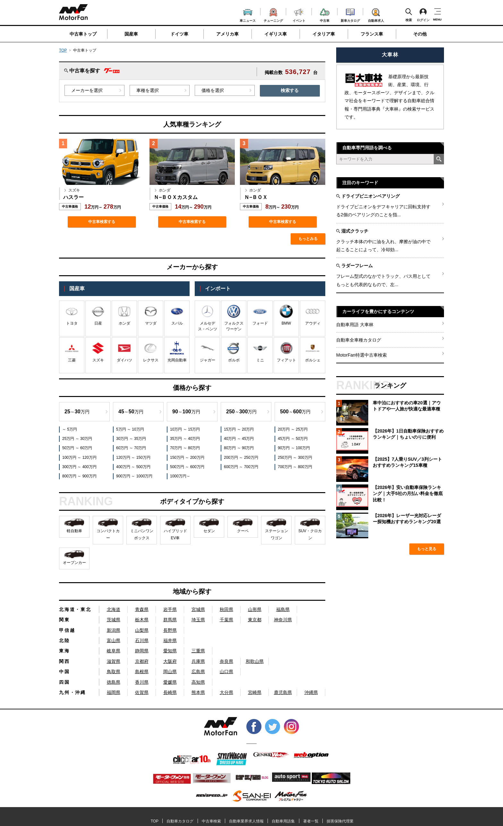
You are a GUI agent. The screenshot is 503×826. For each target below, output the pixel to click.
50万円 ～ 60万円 (77, 448)
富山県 (113, 640)
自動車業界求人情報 (246, 821)
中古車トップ (83, 34)
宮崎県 (254, 692)
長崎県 (170, 692)
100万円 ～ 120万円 (79, 457)
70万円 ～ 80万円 (185, 448)
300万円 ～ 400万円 (79, 467)
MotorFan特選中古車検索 (361, 355)
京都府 (142, 661)
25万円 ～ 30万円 (77, 438)
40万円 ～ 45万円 (239, 438)
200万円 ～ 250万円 (241, 457)
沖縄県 (311, 692)
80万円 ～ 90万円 (239, 448)
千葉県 (226, 619)
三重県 (198, 650)
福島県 (283, 609)
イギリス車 (275, 34)
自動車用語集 (283, 821)
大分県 (226, 692)
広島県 (198, 671)
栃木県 (142, 619)
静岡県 (142, 650)
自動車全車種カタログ (358, 340)
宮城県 (198, 609)
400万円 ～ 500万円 (133, 467)
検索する (290, 90)
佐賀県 (142, 692)
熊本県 (198, 692)
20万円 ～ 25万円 (293, 429)
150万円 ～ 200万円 (187, 457)
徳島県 (113, 682)
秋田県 (226, 609)
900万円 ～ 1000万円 (134, 476)
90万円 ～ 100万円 (294, 448)
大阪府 (170, 661)
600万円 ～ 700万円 (241, 467)
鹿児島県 (283, 692)
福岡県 (113, 692)
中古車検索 (211, 821)
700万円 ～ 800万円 (295, 467)
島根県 (142, 671)
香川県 (142, 682)
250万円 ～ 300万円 (295, 457)
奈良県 (226, 661)
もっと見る (426, 549)
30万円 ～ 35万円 (131, 438)
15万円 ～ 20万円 (239, 429)
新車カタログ (350, 14)
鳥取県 (113, 671)
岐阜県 (113, 650)
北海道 (113, 609)
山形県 (254, 609)
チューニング (273, 14)
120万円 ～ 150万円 (133, 457)
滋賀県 (113, 661)
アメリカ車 (227, 34)
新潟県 (113, 630)
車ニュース (248, 15)
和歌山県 (255, 661)
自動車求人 (376, 14)
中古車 (325, 14)
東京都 (254, 619)
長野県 (170, 630)
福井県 (170, 640)
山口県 (226, 671)
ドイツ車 (179, 34)
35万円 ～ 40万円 (185, 438)
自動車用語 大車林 (354, 324)
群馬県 (170, 619)
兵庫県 (198, 661)
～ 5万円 (69, 429)
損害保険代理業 (340, 821)
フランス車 (372, 34)
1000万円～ (180, 476)
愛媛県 (170, 682)
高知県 (198, 682)
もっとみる (308, 238)
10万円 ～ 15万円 (185, 429)
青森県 (142, 609)
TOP (63, 50)
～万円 (77, 411)
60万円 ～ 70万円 (131, 448)
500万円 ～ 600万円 (187, 467)
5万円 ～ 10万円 (130, 429)
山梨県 (142, 630)
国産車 (131, 34)
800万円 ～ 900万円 (79, 476)
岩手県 (170, 609)
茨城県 (113, 619)
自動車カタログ (179, 821)
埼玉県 (198, 619)
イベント (299, 15)
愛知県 (170, 650)
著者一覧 (311, 821)
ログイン (423, 14)
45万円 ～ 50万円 (293, 438)
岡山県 (170, 671)
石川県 (142, 640)
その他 (420, 34)
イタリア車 (323, 34)
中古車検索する (101, 221)
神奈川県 (283, 619)
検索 (408, 14)
